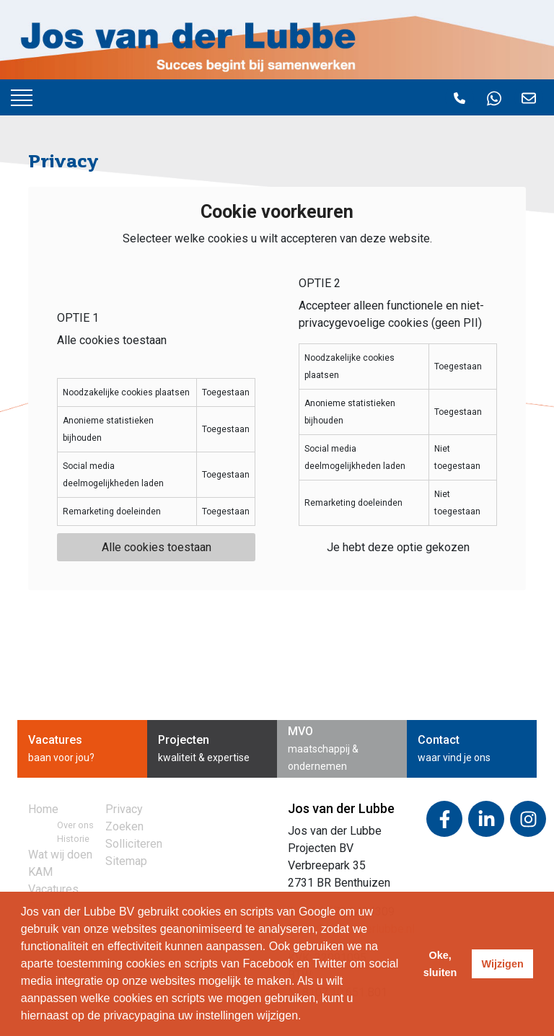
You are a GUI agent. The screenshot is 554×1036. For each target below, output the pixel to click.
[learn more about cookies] (306, 1017)
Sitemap (126, 861)
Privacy (124, 809)
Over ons (75, 825)
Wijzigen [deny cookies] (502, 964)
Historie (73, 838)
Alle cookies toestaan (156, 547)
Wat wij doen (60, 854)
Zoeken (124, 826)
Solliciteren (133, 844)
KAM (40, 872)
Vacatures (53, 889)
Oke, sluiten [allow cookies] (440, 963)
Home (43, 809)
